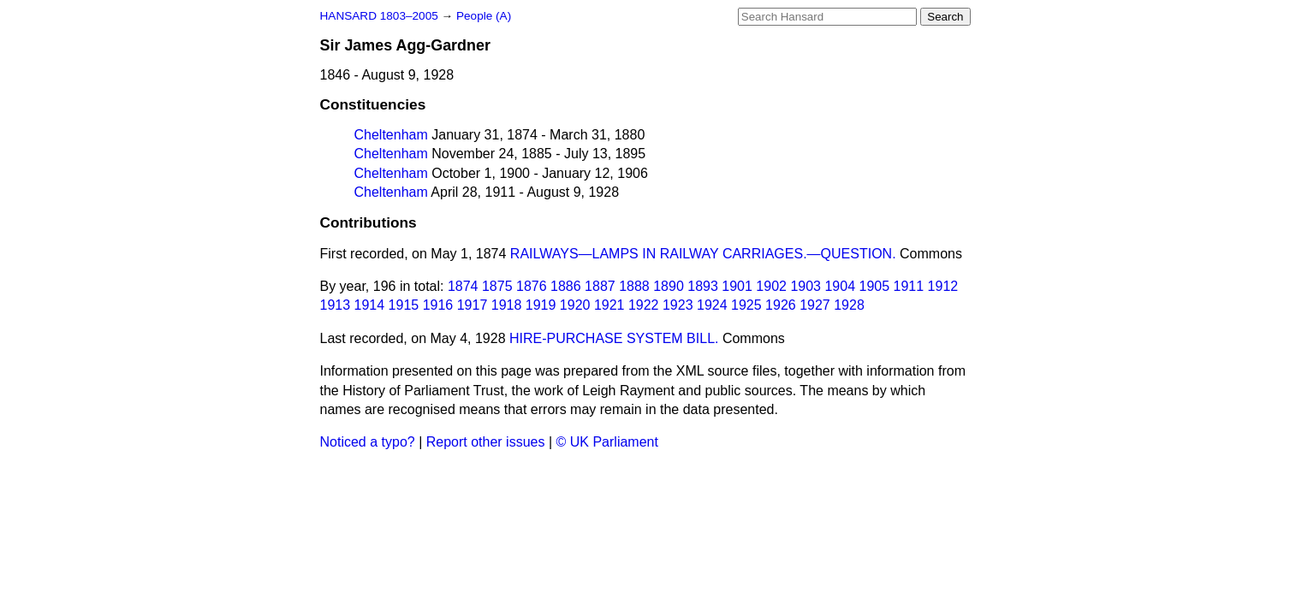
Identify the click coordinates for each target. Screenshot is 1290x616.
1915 (404, 305)
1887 (600, 286)
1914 (369, 305)
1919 (541, 305)
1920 (575, 305)
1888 (634, 286)
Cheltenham (391, 134)
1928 (849, 305)
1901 (737, 286)
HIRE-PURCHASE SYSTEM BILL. (614, 338)
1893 (702, 286)
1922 (643, 305)
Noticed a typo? (367, 442)
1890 (668, 286)
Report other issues (485, 442)
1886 (565, 286)
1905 (874, 286)
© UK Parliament (607, 442)
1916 (438, 305)
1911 (909, 286)
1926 (780, 305)
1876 (531, 286)
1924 (712, 305)
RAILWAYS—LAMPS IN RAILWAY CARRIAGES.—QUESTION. (703, 253)
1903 (805, 286)
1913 (335, 305)
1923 (678, 305)
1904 (839, 286)
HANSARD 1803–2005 (379, 15)
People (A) (483, 15)
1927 (815, 305)
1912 (943, 286)
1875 (497, 286)
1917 (472, 305)
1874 (463, 286)
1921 (609, 305)
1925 (746, 305)
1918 (506, 305)
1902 (771, 286)
